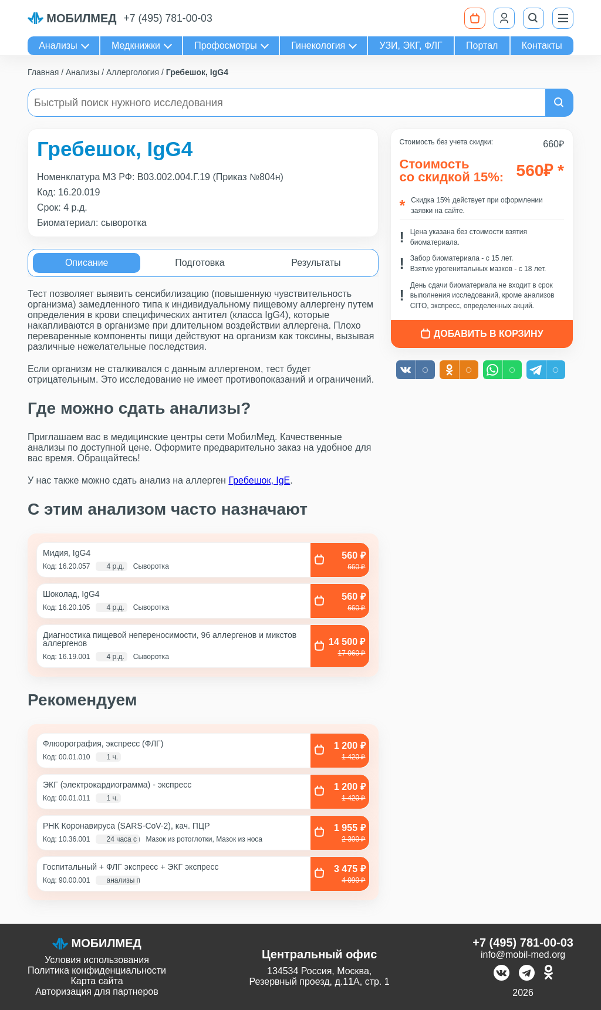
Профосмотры (225, 45)
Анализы (58, 45)
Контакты (542, 45)
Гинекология (318, 45)
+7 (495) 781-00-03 (168, 18)
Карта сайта (96, 981)
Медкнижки (136, 45)
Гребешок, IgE (259, 480)
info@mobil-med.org (523, 955)
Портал (482, 45)
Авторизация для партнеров (96, 992)
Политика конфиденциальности (97, 970)
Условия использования (97, 960)
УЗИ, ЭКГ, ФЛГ (411, 45)
